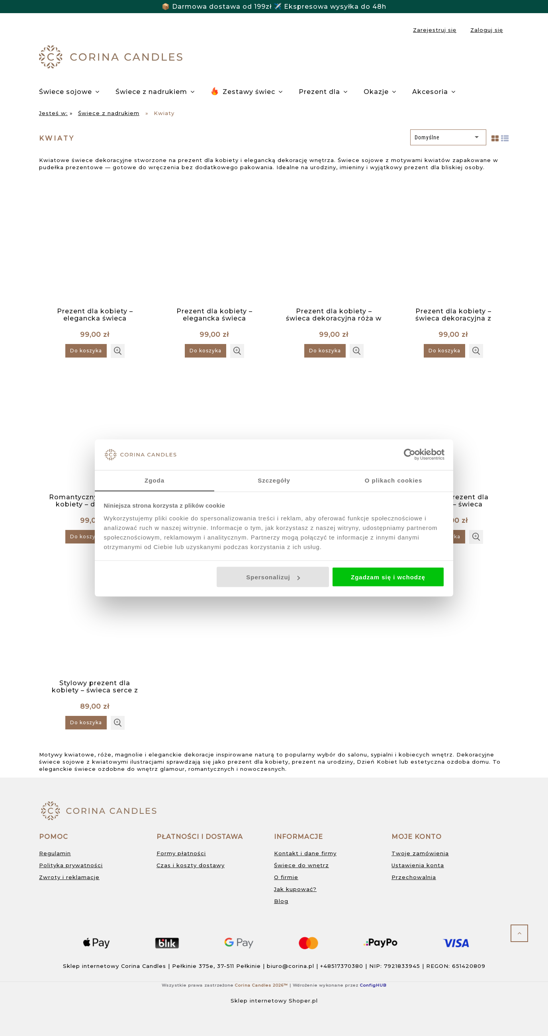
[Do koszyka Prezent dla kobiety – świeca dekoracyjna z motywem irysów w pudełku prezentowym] (444, 351)
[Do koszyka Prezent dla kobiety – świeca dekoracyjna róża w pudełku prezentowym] (325, 351)
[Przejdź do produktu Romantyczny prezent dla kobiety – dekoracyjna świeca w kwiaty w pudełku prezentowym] (95, 429)
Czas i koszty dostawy (191, 865)
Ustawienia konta (417, 865)
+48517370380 (341, 966)
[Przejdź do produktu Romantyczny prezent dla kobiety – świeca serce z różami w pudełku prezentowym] (214, 429)
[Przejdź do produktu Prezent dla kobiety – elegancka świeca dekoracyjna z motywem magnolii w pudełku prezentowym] (214, 243)
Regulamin (55, 853)
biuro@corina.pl (290, 966)
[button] (118, 351)
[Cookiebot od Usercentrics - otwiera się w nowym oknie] (409, 455)
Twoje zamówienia (420, 853)
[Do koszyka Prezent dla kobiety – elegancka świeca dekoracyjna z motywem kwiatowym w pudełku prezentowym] (86, 351)
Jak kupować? (295, 889)
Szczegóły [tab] (274, 480)
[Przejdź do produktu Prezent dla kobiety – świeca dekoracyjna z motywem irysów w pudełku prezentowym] (453, 243)
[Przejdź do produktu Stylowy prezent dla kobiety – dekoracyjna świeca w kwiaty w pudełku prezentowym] (334, 429)
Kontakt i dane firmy (305, 853)
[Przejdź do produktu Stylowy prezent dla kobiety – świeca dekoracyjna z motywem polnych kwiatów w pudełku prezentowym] (453, 429)
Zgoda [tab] (154, 480)
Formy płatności (181, 853)
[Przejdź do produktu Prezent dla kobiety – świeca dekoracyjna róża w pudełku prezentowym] (334, 243)
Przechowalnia (413, 877)
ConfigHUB (373, 985)
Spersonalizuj (273, 577)
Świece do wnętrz (301, 865)
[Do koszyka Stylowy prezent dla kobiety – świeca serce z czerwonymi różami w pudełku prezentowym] (86, 722)
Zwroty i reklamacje (69, 877)
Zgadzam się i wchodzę (388, 577)
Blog (281, 901)
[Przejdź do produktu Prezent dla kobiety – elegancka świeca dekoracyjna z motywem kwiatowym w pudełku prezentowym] (95, 243)
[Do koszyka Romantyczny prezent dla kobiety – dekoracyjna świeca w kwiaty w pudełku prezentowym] (86, 536)
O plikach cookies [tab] (394, 480)
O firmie (286, 877)
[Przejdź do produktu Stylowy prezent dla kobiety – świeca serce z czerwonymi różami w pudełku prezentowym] (95, 615)
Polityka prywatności (71, 865)
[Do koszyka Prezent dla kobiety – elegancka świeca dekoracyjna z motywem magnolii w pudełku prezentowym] (205, 351)
